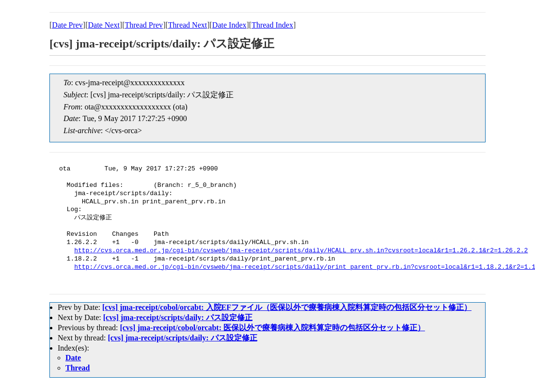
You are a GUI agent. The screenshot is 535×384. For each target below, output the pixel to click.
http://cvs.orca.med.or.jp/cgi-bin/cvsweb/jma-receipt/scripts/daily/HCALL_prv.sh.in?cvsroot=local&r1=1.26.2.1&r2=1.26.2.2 (301, 250)
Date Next (104, 25)
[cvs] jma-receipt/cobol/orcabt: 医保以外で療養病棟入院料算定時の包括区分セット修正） (272, 327)
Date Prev (67, 25)
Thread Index (272, 25)
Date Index (229, 25)
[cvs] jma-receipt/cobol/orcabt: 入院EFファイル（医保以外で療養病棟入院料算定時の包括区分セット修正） (287, 307)
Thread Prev (144, 25)
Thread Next (187, 25)
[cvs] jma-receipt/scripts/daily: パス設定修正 (177, 317)
